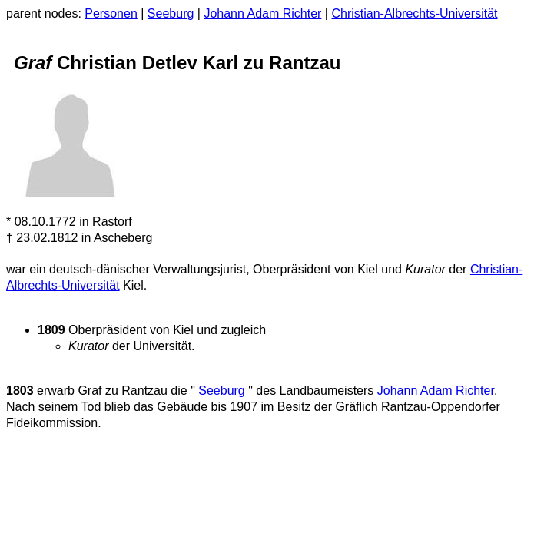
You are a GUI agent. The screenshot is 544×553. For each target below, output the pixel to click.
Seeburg (171, 13)
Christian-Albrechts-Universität (414, 13)
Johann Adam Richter (262, 13)
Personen (111, 13)
